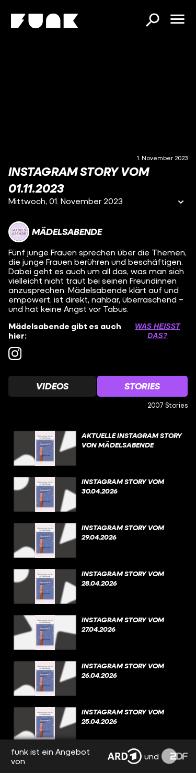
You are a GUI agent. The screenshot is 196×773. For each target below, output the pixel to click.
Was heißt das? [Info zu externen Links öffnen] (157, 331)
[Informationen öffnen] (181, 202)
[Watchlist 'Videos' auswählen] (52, 386)
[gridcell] (98, 448)
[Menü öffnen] (177, 20)
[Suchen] (152, 21)
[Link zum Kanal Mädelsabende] (55, 231)
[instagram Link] (14, 353)
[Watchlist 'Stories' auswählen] (142, 386)
